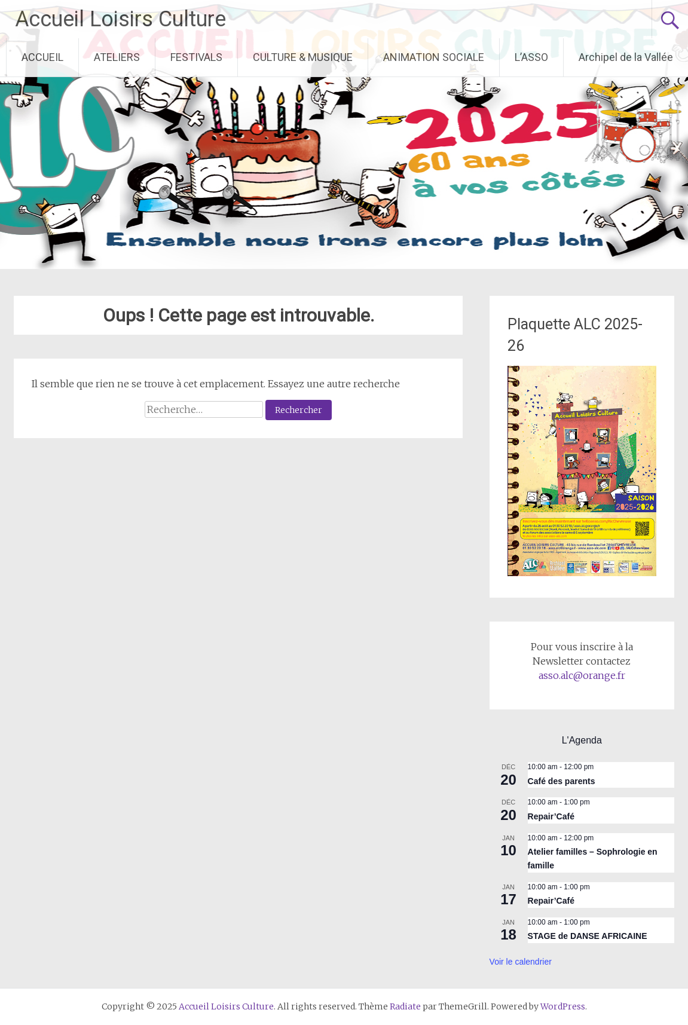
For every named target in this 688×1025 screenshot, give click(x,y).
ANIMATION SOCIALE (433, 57)
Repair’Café (551, 816)
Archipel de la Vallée (626, 57)
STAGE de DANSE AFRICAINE (587, 936)
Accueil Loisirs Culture (120, 19)
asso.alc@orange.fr (582, 675)
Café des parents (561, 781)
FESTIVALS (196, 57)
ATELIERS (117, 57)
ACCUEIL (42, 57)
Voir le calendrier (521, 961)
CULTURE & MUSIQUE (303, 57)
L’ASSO (531, 57)
